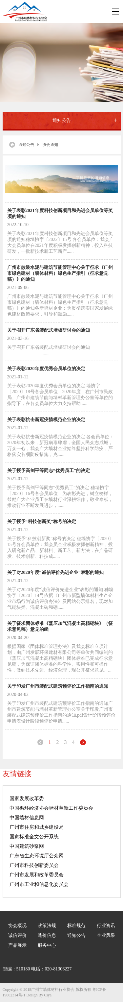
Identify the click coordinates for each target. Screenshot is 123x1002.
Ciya (48, 995)
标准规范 (76, 925)
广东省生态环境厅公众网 (37, 855)
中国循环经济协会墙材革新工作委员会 (51, 808)
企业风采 (106, 935)
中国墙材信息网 (27, 817)
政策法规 (47, 925)
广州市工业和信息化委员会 (39, 884)
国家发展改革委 (27, 798)
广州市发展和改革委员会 (37, 874)
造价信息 (47, 935)
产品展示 (17, 945)
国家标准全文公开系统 (34, 836)
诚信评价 (17, 935)
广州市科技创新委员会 (34, 865)
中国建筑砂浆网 (27, 846)
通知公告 (26, 144)
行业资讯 (106, 925)
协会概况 (17, 925)
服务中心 (47, 945)
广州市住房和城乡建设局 (37, 827)
